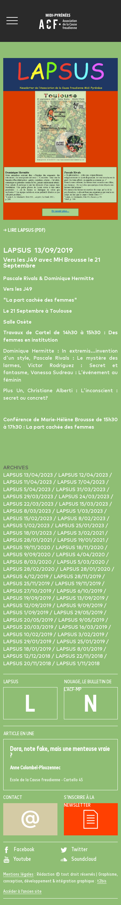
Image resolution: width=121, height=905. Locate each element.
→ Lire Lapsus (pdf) (24, 230)
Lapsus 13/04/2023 (28, 475)
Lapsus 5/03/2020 (81, 562)
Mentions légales (18, 874)
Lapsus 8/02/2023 (82, 518)
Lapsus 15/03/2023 (84, 504)
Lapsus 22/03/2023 (29, 504)
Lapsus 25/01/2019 (81, 641)
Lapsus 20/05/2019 (28, 620)
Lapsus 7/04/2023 (81, 482)
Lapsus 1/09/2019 (26, 612)
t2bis (101, 881)
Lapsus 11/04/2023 (28, 482)
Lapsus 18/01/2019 (27, 649)
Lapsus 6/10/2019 (80, 591)
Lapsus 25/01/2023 (80, 525)
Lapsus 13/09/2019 (81, 598)
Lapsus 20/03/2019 (29, 627)
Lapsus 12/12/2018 (27, 656)
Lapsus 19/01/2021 (81, 540)
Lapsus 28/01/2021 (28, 540)
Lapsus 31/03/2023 (81, 489)
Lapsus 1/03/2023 (80, 511)
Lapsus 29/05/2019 (79, 612)
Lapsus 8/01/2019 (80, 649)
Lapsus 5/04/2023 (27, 489)
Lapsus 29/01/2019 (28, 641)
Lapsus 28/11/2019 (78, 576)
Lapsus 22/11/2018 (80, 656)
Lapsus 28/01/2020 (86, 569)
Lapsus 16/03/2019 (83, 627)
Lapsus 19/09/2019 (27, 598)
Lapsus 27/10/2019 (28, 591)
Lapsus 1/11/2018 (78, 663)
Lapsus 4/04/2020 (81, 554)
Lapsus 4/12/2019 (26, 576)
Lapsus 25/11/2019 (27, 583)
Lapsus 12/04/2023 (83, 475)
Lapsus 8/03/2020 (28, 562)
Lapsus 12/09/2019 (28, 605)
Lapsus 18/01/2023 (28, 533)
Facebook (18, 849)
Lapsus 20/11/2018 (27, 663)
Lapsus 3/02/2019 (82, 634)
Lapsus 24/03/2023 (85, 496)
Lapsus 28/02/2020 (29, 569)
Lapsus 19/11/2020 (27, 547)
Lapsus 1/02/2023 (27, 525)
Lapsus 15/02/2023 (28, 518)
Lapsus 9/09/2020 (27, 554)
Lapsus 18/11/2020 (80, 547)
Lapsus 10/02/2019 (28, 634)
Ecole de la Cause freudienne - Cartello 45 (60, 764)
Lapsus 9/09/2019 (80, 605)
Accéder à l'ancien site (22, 891)
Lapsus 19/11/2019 (78, 583)
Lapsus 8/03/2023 (27, 511)
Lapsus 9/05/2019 (82, 620)
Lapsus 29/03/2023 (29, 496)
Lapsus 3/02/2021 (81, 533)
